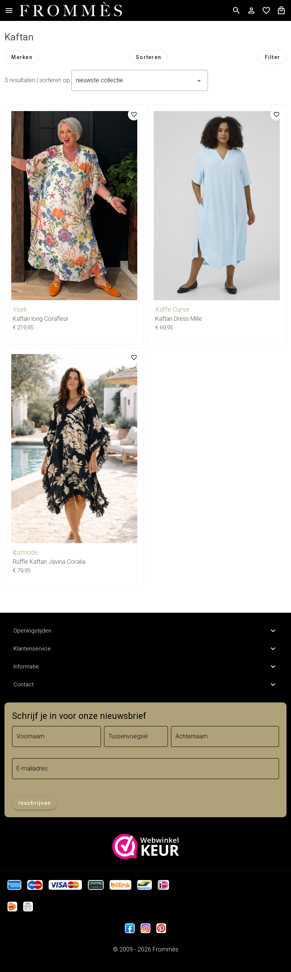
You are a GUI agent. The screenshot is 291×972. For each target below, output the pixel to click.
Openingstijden (145, 630)
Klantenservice (145, 648)
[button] (139, 80)
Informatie (145, 666)
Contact (145, 684)
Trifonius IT (145, 958)
